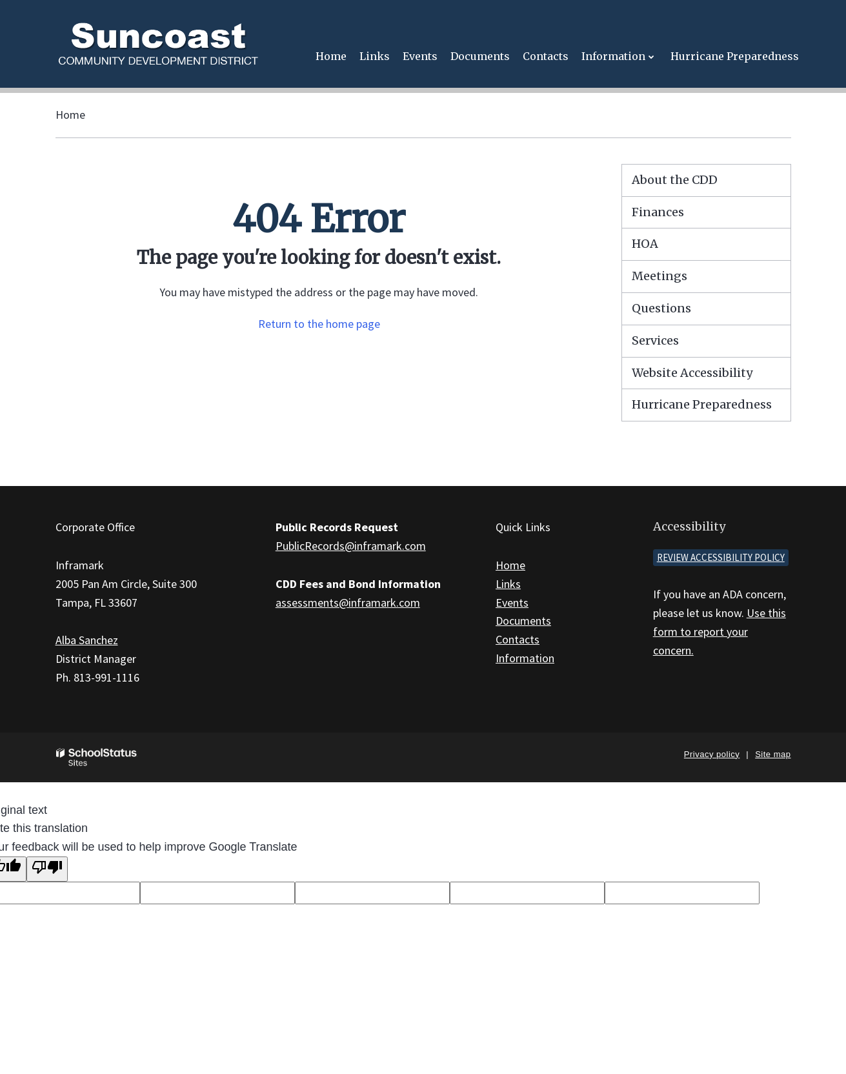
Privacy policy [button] (712, 754)
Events (512, 602)
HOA (645, 243)
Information (525, 658)
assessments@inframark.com (348, 602)
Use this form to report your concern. (719, 631)
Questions (661, 308)
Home (70, 114)
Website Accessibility (692, 372)
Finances (658, 212)
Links (508, 583)
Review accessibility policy (721, 557)
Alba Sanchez (86, 640)
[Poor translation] (47, 869)
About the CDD (675, 179)
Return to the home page (319, 323)
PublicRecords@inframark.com (351, 545)
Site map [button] (773, 754)
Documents (523, 620)
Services (655, 340)
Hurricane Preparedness (702, 404)
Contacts (517, 639)
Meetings (659, 275)
